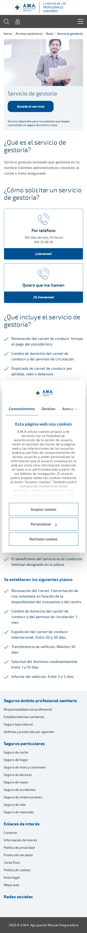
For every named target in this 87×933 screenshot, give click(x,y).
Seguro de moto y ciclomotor (25, 767)
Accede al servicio (30, 106)
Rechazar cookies (43, 539)
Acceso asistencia (29, 33)
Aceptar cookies (43, 509)
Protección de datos (18, 855)
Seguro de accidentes (19, 789)
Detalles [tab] (48, 409)
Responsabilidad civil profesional (28, 709)
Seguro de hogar (16, 759)
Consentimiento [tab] (22, 409)
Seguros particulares (24, 743)
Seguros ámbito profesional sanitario (40, 700)
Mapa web (11, 885)
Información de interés (20, 840)
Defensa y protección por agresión (29, 731)
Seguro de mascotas (19, 812)
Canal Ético (12, 862)
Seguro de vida (15, 804)
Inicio (8, 33)
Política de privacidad (19, 847)
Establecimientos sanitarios (24, 717)
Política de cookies (17, 870)
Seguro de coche (16, 752)
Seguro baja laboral (18, 724)
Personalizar (44, 524)
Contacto (10, 832)
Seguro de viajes (16, 782)
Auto (49, 33)
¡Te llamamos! (43, 297)
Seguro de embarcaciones (23, 797)
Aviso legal (12, 877)
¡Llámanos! (43, 253)
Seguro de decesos (18, 774)
